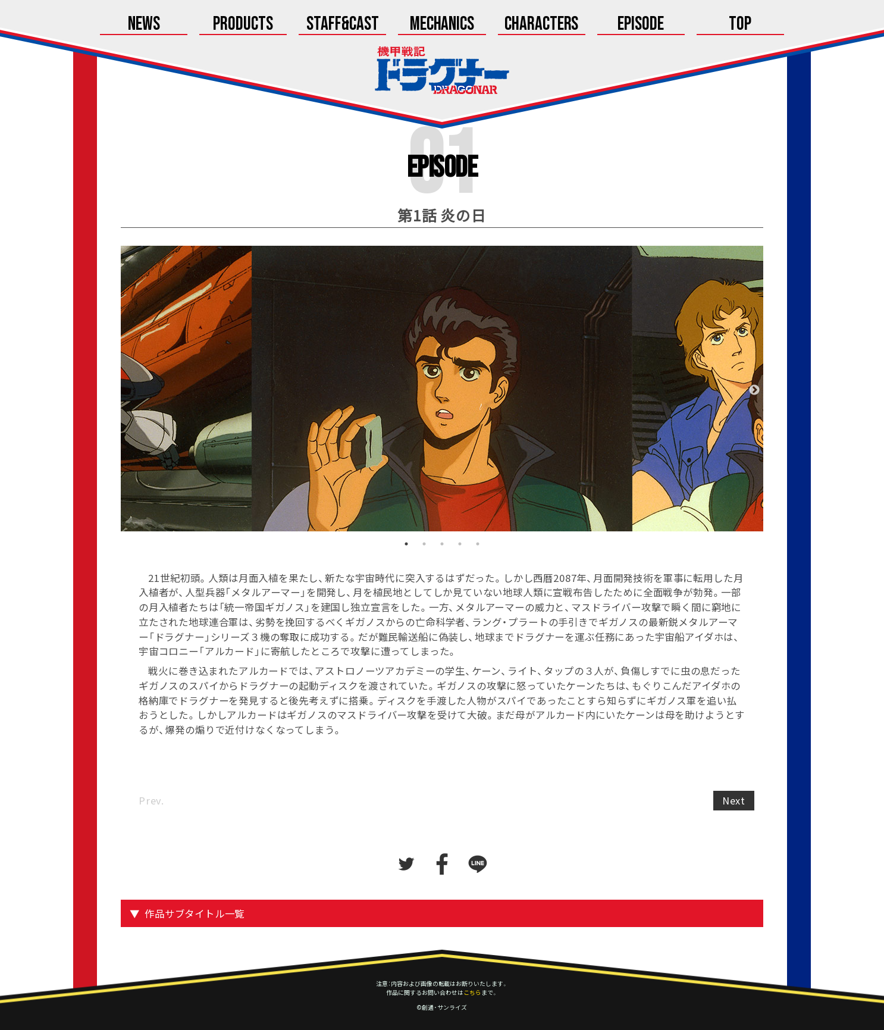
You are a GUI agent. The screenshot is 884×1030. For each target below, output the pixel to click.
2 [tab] (424, 544)
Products (243, 25)
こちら (472, 992)
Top (740, 25)
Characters (541, 25)
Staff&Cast (342, 25)
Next (754, 390)
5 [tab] (478, 544)
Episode (640, 25)
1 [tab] (406, 544)
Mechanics (442, 25)
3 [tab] (442, 544)
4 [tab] (460, 544)
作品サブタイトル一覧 (194, 913)
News (144, 25)
